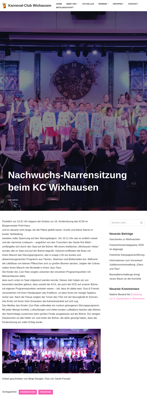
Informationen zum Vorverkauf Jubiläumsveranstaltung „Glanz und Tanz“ (126, 264)
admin (15, 200)
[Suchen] (123, 222)
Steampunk (46, 392)
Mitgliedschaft (65, 7)
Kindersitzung (27, 392)
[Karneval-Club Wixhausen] (26, 6)
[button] (77, 3)
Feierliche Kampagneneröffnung (127, 254)
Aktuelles (88, 4)
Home (59, 4)
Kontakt (133, 4)
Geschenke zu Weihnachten (124, 239)
